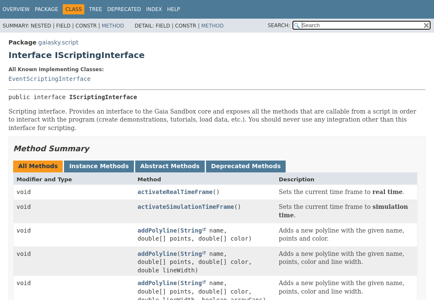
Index (154, 9)
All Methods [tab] (38, 166)
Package (46, 9)
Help (173, 9)
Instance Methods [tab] (98, 166)
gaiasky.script (58, 42)
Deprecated (124, 9)
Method (113, 26)
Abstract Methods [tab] (170, 166)
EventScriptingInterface (49, 78)
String (191, 230)
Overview (16, 9)
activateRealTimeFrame (175, 192)
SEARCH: (279, 25)
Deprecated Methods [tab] (246, 166)
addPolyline (157, 230)
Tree (95, 9)
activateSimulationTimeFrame (186, 206)
